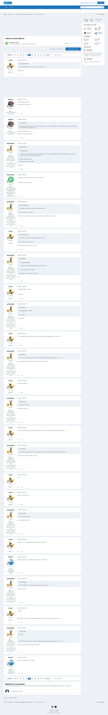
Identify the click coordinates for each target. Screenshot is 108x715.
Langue (51, 710)
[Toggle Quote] (19, 63)
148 (32, 54)
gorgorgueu (10, 143)
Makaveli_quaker (15, 42)
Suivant (48, 54)
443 (11, 186)
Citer (22, 74)
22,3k (11, 72)
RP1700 (10, 557)
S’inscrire (101, 2)
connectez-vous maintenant (49, 685)
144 (20, 54)
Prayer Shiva (11, 174)
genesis (10, 99)
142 (14, 54)
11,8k (10, 569)
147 (29, 54)
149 (35, 54)
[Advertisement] (29, 26)
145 (23, 54)
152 (43, 54)
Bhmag (6, 7)
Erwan (11, 60)
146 (26, 54)
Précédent (9, 54)
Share (67, 43)
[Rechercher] (87, 7)
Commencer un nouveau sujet (56, 49)
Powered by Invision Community (54, 712)
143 (17, 54)
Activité (12, 7)
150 (38, 54)
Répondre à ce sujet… (17, 691)
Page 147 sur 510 (58, 54)
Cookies (57, 710)
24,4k (11, 155)
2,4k (10, 111)
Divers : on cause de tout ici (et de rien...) (26, 44)
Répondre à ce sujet (73, 49)
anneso (89, 32)
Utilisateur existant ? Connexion (88, 2)
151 (41, 54)
